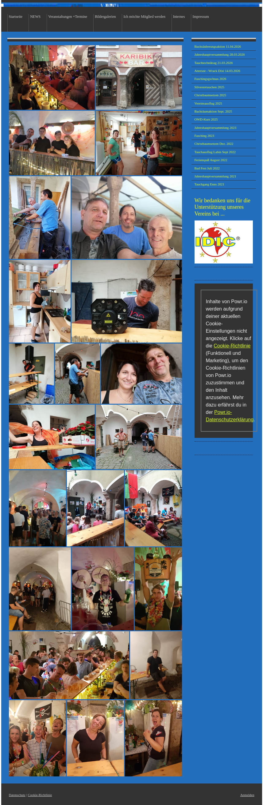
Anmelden (247, 795)
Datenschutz (17, 795)
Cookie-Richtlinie (232, 345)
